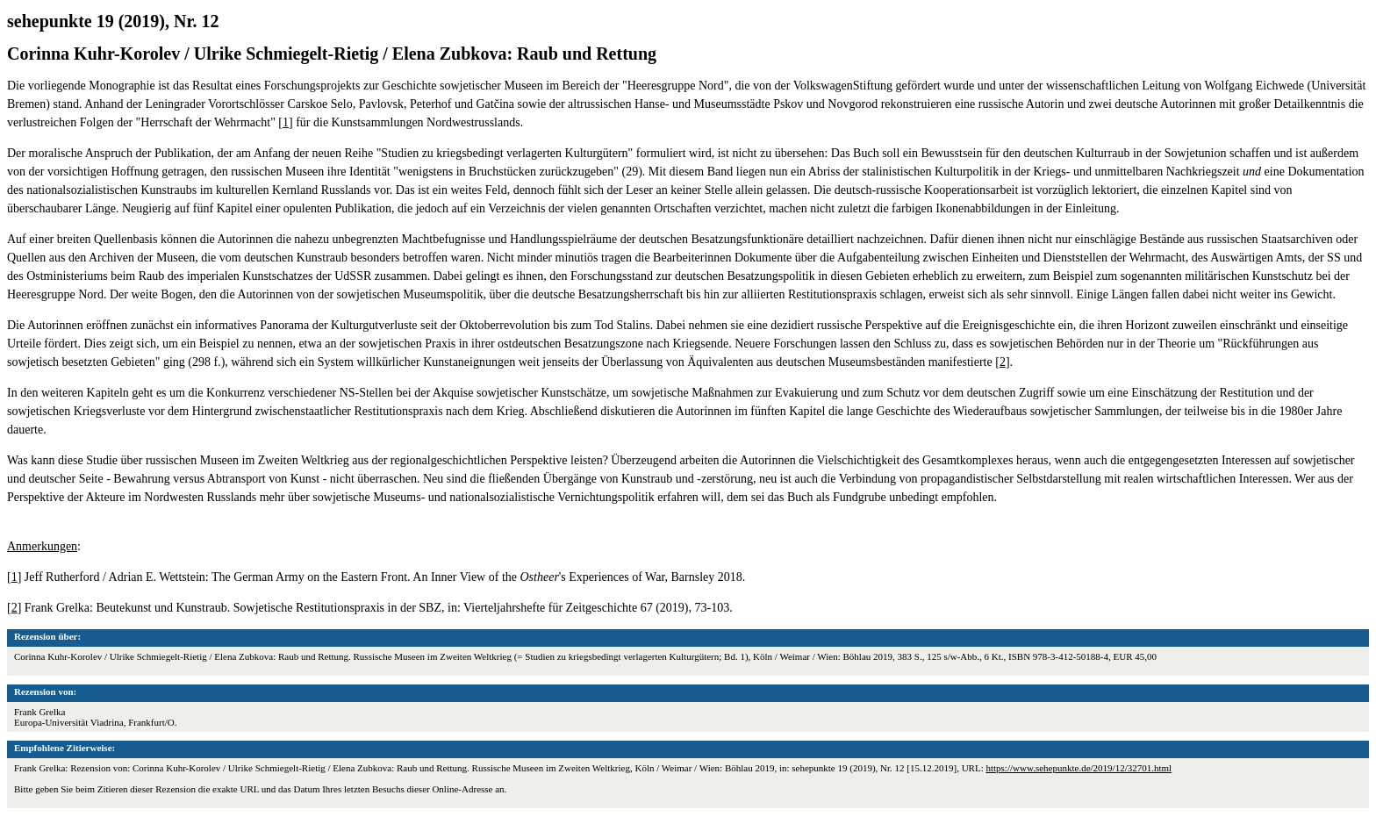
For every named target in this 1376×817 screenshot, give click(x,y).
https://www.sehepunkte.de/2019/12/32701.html (1078, 768)
